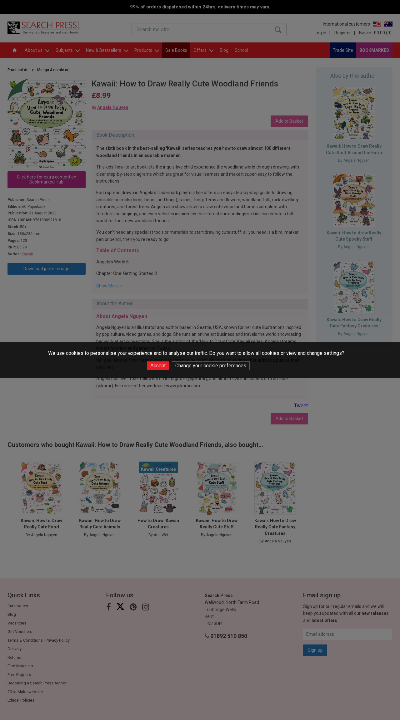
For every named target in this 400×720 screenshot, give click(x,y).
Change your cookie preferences (210, 366)
